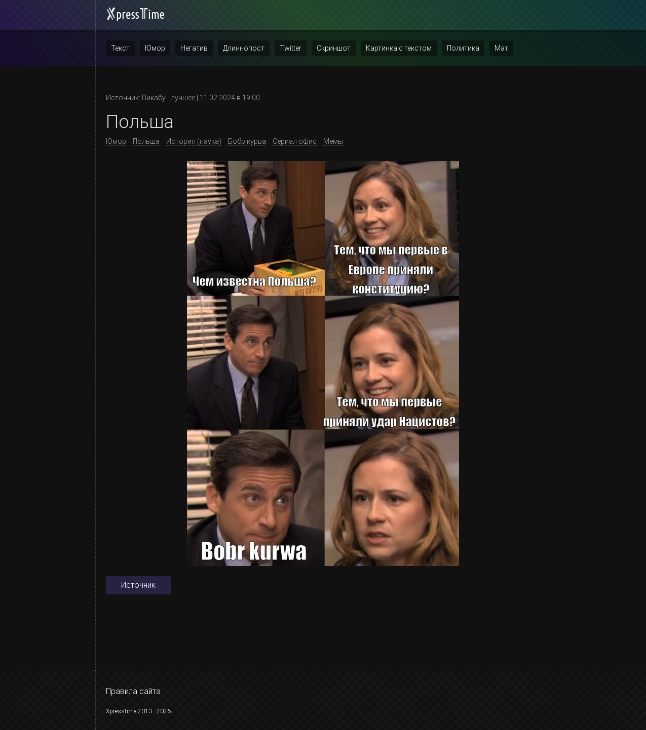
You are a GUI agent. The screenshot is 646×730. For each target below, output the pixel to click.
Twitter (290, 48)
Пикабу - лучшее (168, 98)
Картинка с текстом (399, 48)
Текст (120, 48)
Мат (501, 48)
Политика (463, 48)
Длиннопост (243, 48)
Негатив (194, 48)
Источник (138, 585)
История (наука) (193, 141)
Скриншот (334, 48)
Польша (146, 141)
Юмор (155, 48)
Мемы (333, 141)
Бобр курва (247, 141)
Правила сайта (133, 691)
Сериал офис (295, 141)
